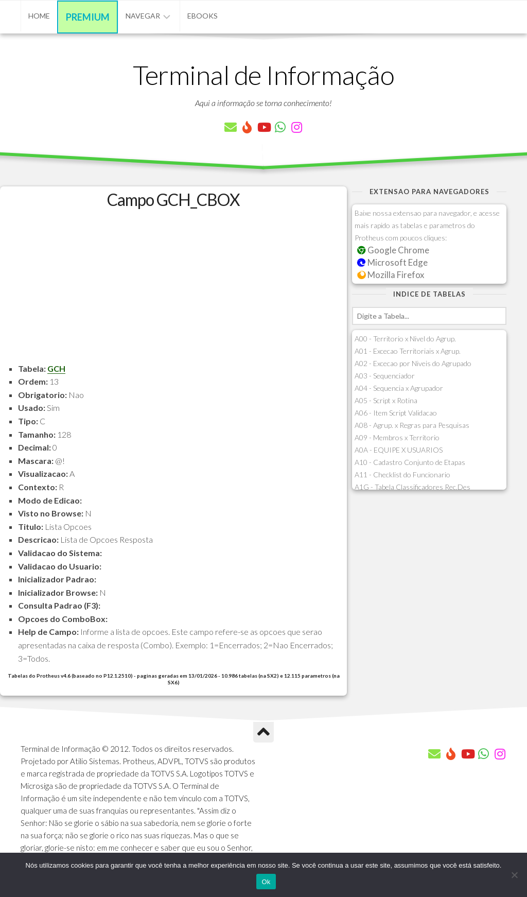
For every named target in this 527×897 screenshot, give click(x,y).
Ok (265, 882)
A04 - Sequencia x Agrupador (399, 388)
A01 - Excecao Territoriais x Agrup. (408, 351)
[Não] (514, 875)
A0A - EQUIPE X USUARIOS (399, 449)
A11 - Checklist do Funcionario (402, 474)
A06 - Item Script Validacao (396, 412)
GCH (56, 368)
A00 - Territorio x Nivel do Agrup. (405, 338)
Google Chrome (393, 250)
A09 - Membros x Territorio (397, 437)
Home (39, 15)
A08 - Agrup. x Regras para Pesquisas (412, 425)
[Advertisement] (173, 290)
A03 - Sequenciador (385, 375)
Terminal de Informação (263, 74)
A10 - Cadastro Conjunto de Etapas (410, 462)
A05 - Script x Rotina (386, 400)
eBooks (202, 15)
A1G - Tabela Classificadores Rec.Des (412, 486)
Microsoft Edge (392, 262)
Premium (88, 17)
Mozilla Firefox (390, 274)
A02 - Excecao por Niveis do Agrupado (413, 363)
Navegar (143, 15)
